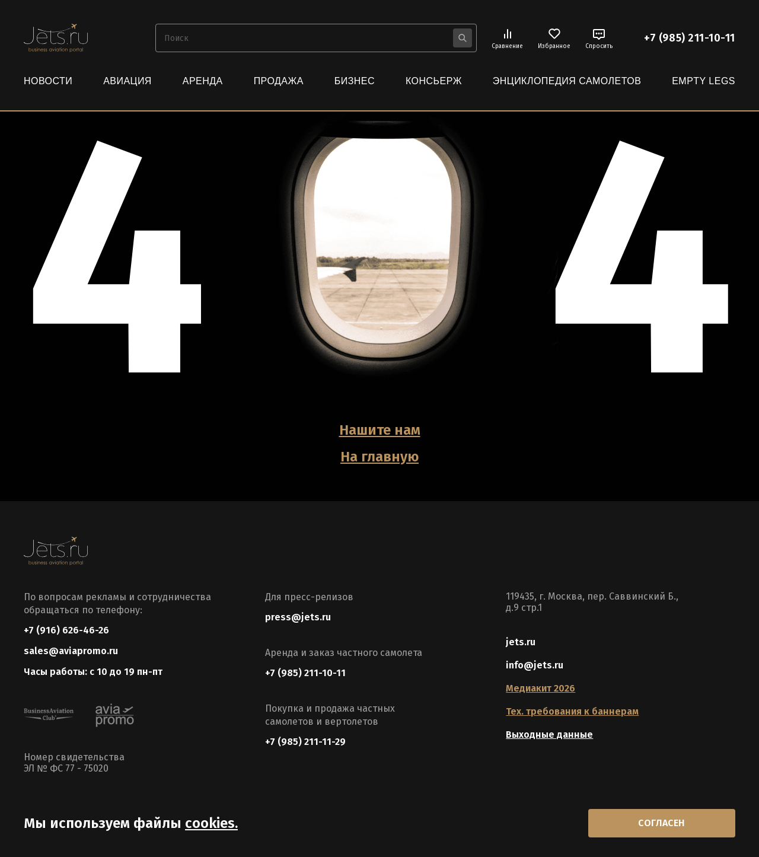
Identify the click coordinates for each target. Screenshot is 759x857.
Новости (48, 81)
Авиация (127, 81)
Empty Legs (703, 81)
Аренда (203, 81)
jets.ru (520, 642)
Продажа (279, 81)
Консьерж (434, 81)
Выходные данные (549, 734)
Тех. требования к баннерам (572, 711)
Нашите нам (379, 430)
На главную (379, 456)
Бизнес (354, 81)
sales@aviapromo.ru (71, 651)
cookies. (211, 823)
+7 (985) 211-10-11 (689, 37)
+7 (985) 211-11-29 (305, 741)
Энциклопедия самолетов (567, 81)
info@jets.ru (534, 665)
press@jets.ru (298, 617)
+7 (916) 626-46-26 (66, 630)
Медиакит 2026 (540, 688)
